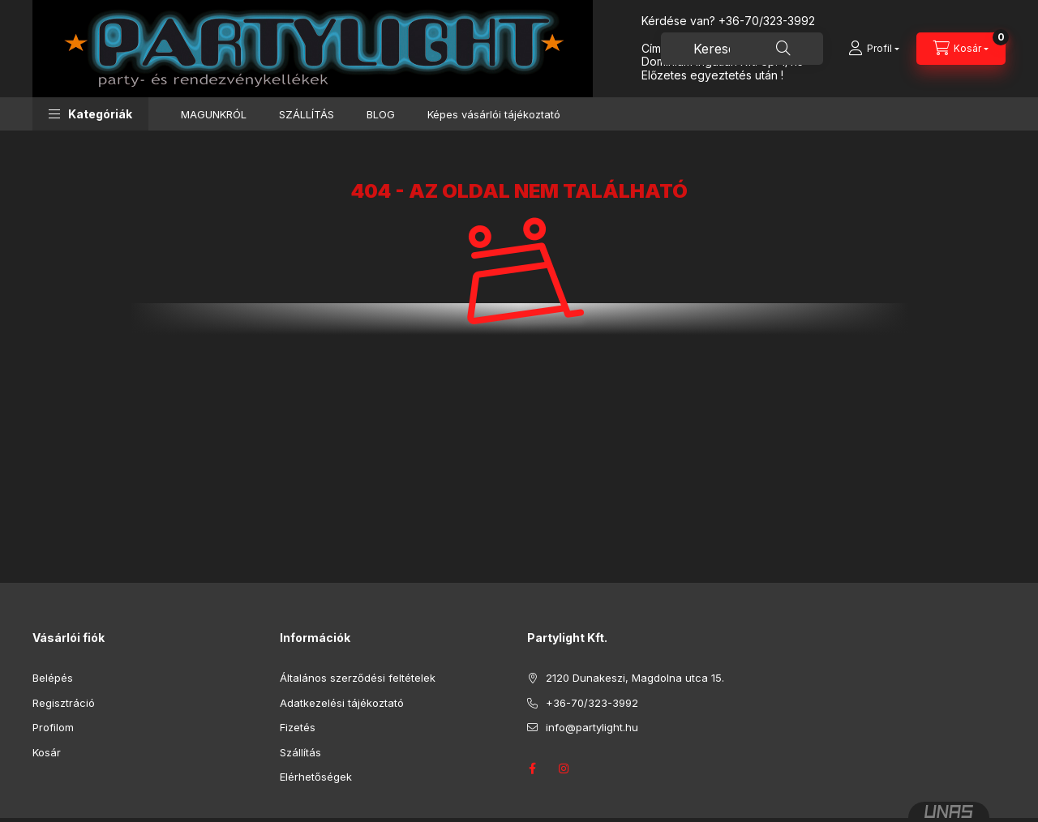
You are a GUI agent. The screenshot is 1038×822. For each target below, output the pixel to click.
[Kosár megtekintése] (961, 48)
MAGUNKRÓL (214, 114)
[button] (90, 114)
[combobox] (742, 48)
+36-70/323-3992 (766, 21)
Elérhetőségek (316, 776)
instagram (564, 768)
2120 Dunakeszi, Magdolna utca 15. (635, 677)
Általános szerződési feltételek (357, 677)
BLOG (381, 114)
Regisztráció (63, 702)
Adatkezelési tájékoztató (342, 702)
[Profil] (873, 48)
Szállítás (300, 752)
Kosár (46, 752)
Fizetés (297, 727)
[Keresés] (783, 48)
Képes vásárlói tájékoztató (493, 114)
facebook (532, 768)
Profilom (53, 727)
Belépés (52, 677)
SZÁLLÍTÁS (306, 114)
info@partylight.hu (592, 727)
